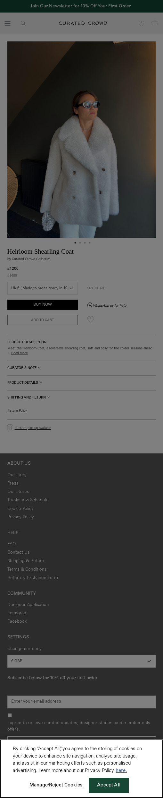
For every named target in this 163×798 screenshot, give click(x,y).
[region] (81, 769)
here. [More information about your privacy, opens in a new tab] (121, 770)
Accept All (108, 785)
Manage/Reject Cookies (56, 785)
